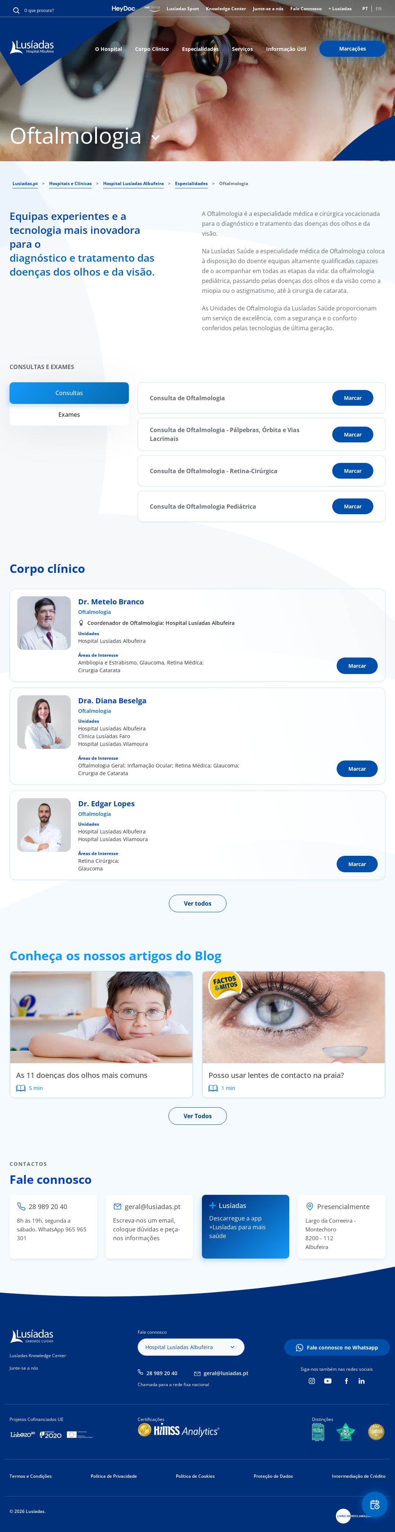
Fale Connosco (306, 8)
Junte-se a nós (268, 8)
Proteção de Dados (273, 1476)
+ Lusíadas (340, 8)
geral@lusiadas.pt (226, 1373)
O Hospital (108, 48)
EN (379, 8)
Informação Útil (286, 48)
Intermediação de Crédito (358, 1476)
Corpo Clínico (152, 48)
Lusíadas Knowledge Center (38, 1355)
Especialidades (200, 48)
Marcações (352, 48)
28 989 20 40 (161, 1373)
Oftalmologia (94, 611)
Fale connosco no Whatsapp (342, 1347)
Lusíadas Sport (183, 8)
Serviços (242, 48)
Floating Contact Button (375, 1504)
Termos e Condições (31, 1476)
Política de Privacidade (114, 1476)
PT (365, 8)
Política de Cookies (195, 1476)
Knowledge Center (226, 8)
